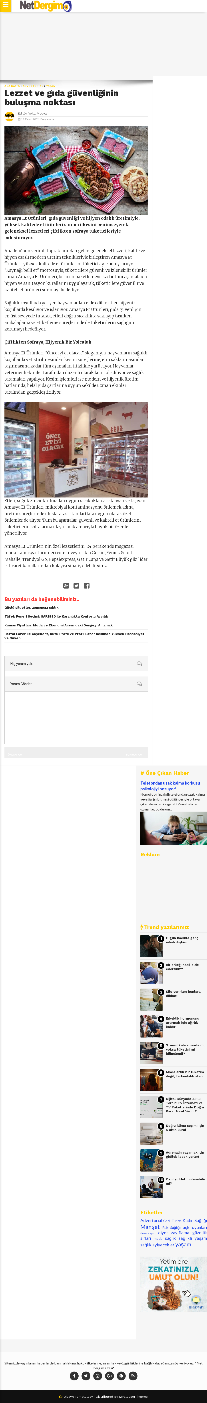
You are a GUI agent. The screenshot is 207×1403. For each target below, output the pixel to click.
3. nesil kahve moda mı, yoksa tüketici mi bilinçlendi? (185, 1049)
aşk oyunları (195, 1227)
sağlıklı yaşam (193, 1238)
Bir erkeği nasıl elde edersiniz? (182, 967)
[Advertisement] (103, 46)
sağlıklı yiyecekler (157, 1244)
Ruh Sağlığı (171, 1227)
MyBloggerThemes (133, 1396)
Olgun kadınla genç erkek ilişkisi (182, 940)
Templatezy (84, 1396)
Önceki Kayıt (16, 754)
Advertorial (33, 86)
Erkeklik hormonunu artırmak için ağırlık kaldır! (182, 1022)
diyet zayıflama (173, 1232)
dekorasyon (147, 1233)
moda (158, 1238)
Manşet (150, 1226)
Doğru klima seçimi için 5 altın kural (185, 1128)
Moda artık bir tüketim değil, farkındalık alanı (185, 1074)
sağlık (170, 1238)
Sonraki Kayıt (135, 754)
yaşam (51, 86)
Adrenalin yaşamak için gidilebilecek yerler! (185, 1154)
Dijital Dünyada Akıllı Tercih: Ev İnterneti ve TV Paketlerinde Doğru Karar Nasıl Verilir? (185, 1105)
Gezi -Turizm (172, 1221)
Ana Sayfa (12, 86)
